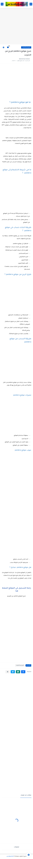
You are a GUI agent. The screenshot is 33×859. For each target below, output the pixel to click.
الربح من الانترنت (26, 47)
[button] (23, 671)
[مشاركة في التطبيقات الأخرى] (7, 671)
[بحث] (2, 4)
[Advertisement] (16, 26)
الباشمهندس (10, 856)
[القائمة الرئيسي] (31, 4)
